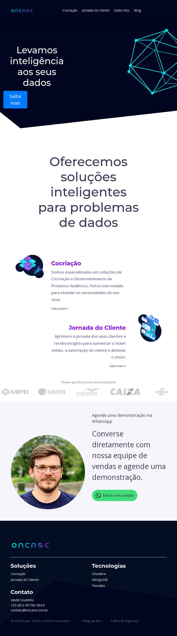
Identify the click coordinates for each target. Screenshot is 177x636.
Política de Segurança (124, 621)
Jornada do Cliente (95, 10)
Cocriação (70, 10)
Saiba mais (15, 99)
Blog (137, 10)
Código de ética (91, 621)
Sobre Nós (122, 10)
